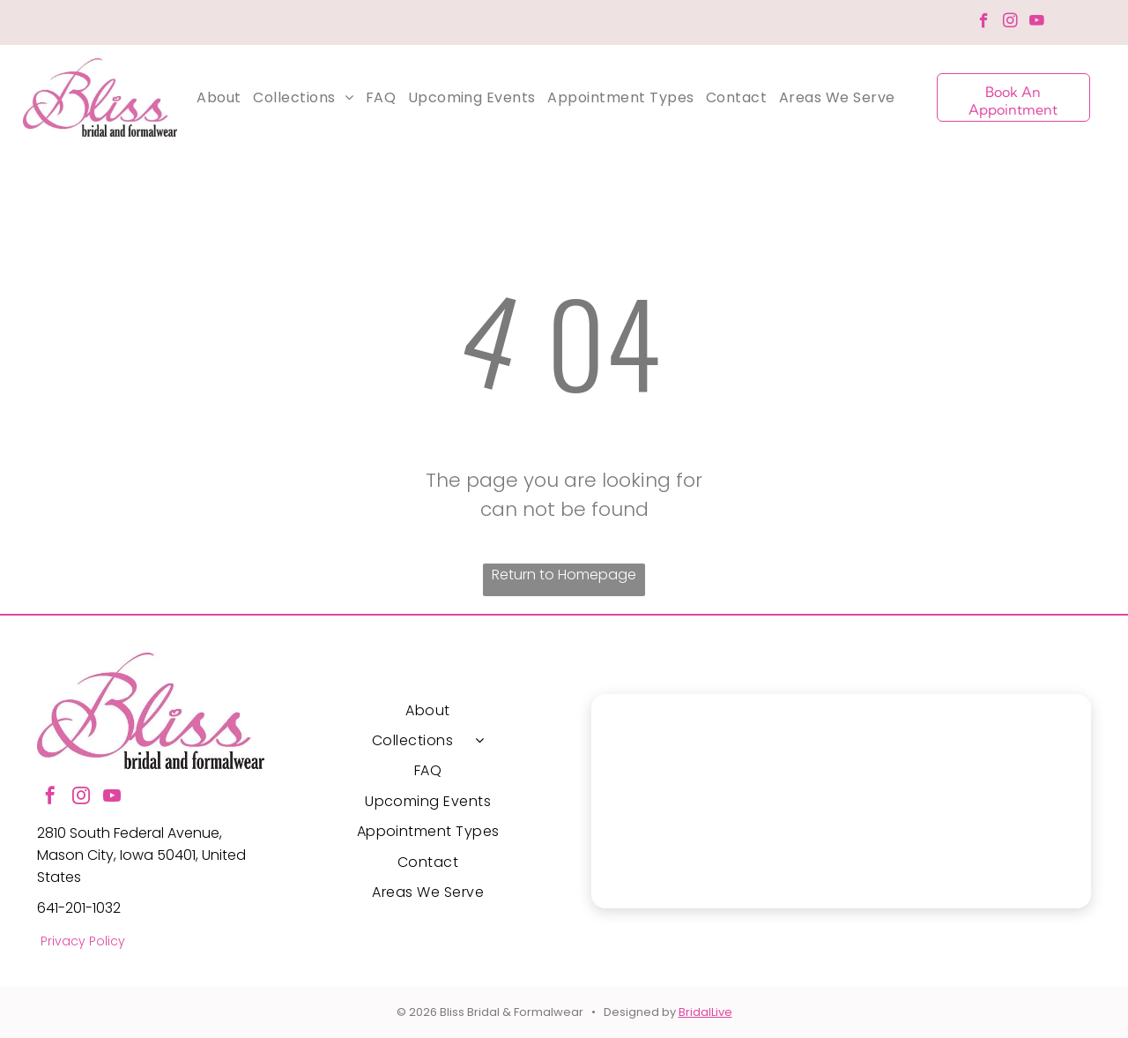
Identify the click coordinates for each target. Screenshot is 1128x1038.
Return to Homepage (564, 574)
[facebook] (984, 23)
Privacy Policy (83, 941)
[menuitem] (218, 97)
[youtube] (1037, 23)
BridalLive (705, 1012)
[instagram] (1010, 23)
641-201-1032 (79, 908)
